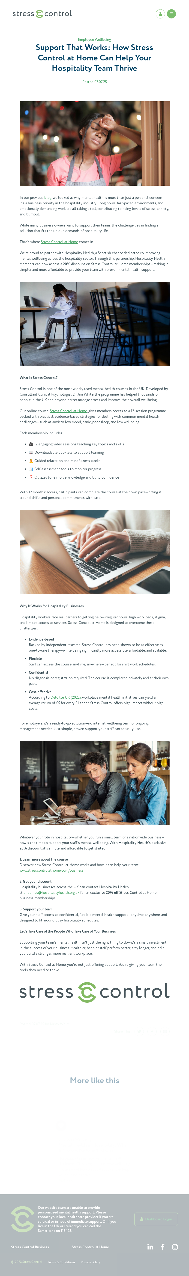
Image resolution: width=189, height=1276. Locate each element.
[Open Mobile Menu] (171, 13)
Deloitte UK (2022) (66, 697)
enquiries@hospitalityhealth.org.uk (51, 892)
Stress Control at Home (59, 242)
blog (47, 197)
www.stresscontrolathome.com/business (52, 870)
